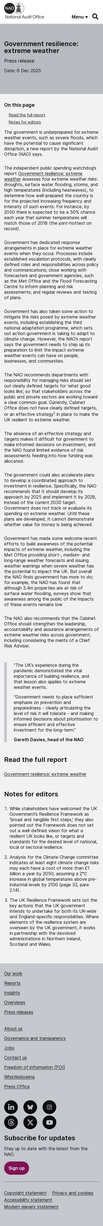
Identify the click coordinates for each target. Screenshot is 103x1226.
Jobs (9, 1048)
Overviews (14, 1002)
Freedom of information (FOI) (34, 1067)
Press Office (17, 1086)
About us (13, 1028)
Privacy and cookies (72, 1193)
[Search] (95, 16)
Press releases (18, 1012)
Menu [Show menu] (78, 16)
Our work (13, 973)
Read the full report (27, 115)
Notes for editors (25, 122)
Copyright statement (25, 1193)
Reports (12, 983)
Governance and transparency (35, 1038)
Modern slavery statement (31, 1206)
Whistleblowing (19, 1077)
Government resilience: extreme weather (45, 774)
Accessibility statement (28, 1200)
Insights (12, 992)
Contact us (15, 1057)
